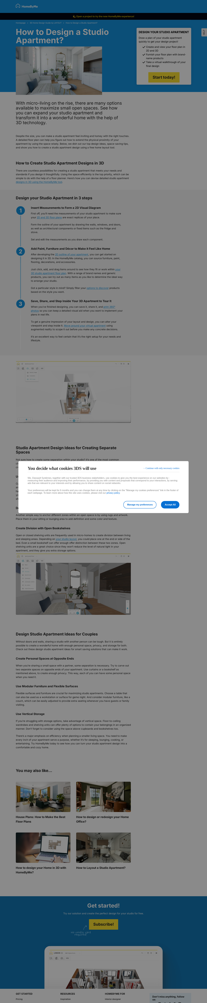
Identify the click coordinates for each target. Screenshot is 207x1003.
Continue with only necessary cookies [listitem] (162, 468)
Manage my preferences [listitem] (140, 504)
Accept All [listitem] (170, 504)
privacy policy (113, 493)
